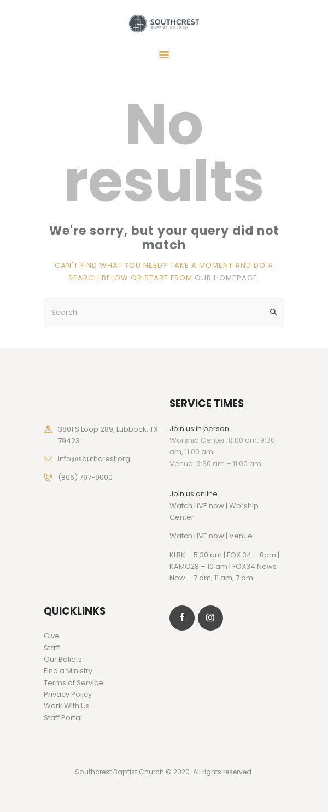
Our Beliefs (63, 659)
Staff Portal (63, 718)
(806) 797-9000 (85, 477)
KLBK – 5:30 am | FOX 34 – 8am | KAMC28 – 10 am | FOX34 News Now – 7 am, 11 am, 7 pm (224, 567)
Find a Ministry (68, 671)
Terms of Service (73, 683)
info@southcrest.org (94, 459)
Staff (52, 648)
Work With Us (67, 706)
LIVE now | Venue (223, 536)
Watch (180, 536)
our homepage (226, 278)
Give (52, 636)
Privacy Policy (68, 694)
